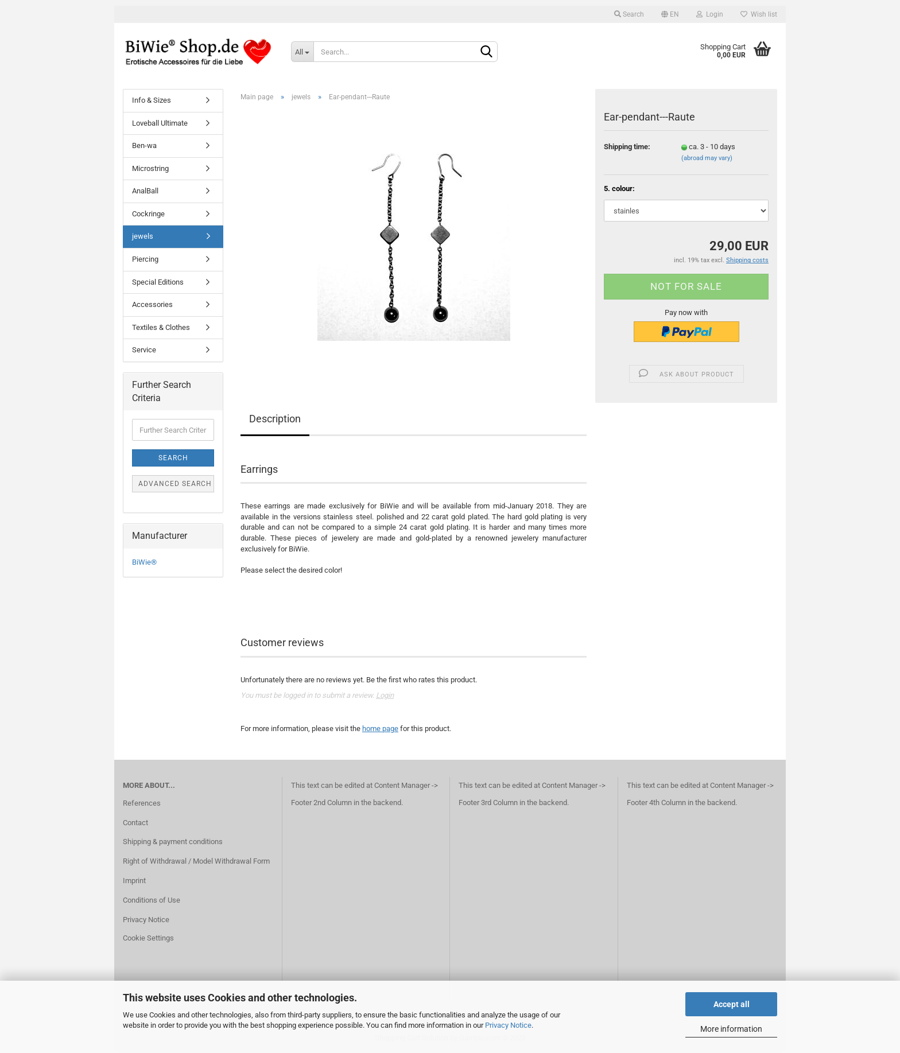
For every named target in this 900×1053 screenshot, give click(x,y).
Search (629, 14)
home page (380, 728)
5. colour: (619, 188)
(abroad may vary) (706, 158)
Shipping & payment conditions (173, 841)
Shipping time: (627, 146)
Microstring (150, 168)
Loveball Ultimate (160, 123)
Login (709, 14)
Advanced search (175, 484)
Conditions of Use (151, 900)
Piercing (145, 259)
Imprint (134, 880)
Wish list (758, 14)
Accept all (731, 1004)
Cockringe (148, 213)
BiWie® (144, 562)
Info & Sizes (151, 100)
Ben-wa (144, 145)
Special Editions (158, 282)
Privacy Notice (508, 1025)
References (142, 803)
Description (275, 419)
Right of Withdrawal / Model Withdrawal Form (196, 861)
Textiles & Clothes (161, 327)
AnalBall (145, 190)
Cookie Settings (148, 938)
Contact (135, 822)
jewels (142, 236)
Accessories (152, 304)
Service (144, 349)
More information (731, 1028)
